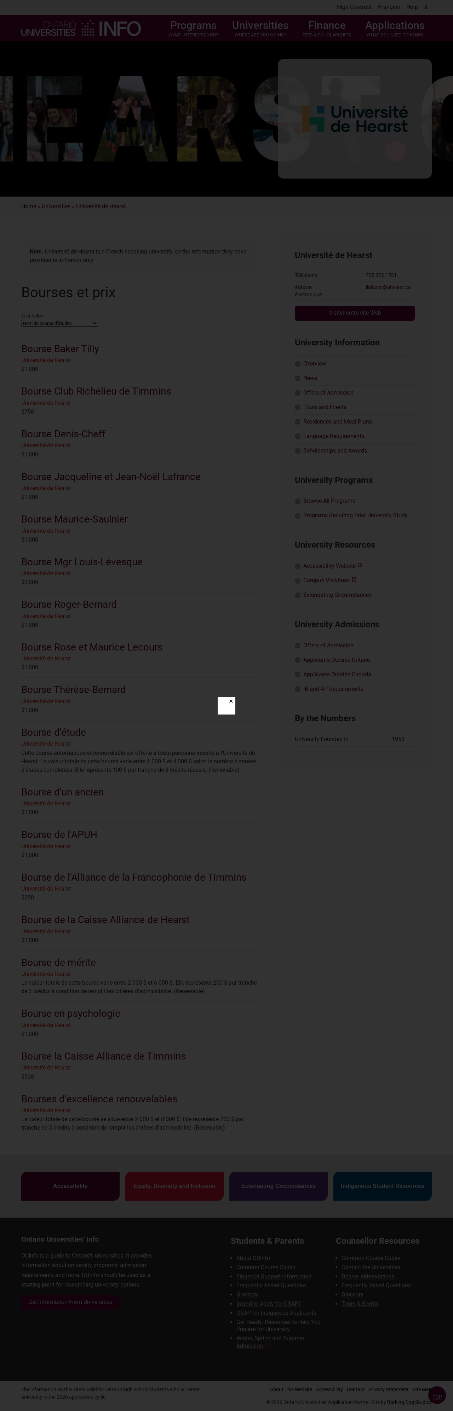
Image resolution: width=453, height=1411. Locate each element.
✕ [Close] (231, 701)
